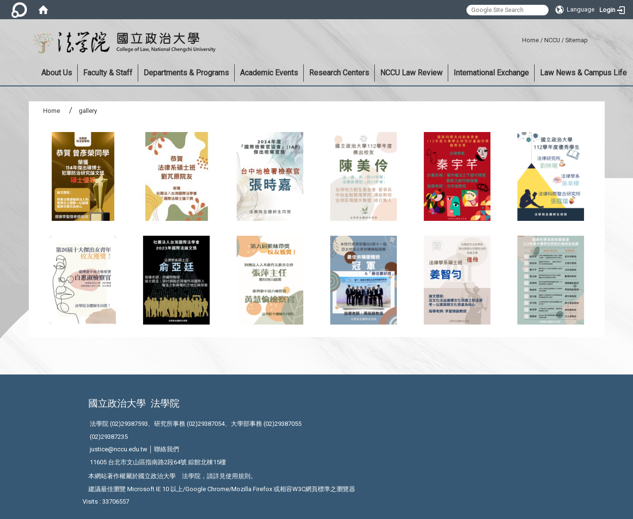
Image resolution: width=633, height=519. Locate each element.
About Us (56, 72)
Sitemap (576, 40)
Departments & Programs (186, 72)
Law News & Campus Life (583, 72)
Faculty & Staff (107, 72)
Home (530, 40)
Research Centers (339, 72)
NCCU (552, 40)
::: (518, 38)
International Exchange (491, 72)
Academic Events (269, 72)
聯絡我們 (166, 449)
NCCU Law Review (411, 72)
